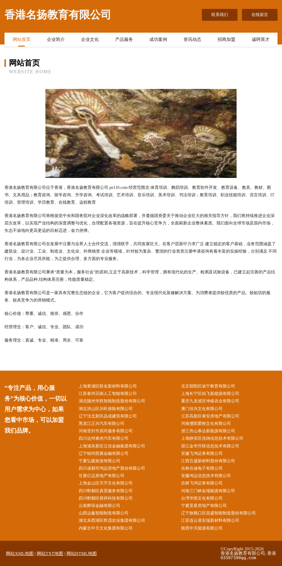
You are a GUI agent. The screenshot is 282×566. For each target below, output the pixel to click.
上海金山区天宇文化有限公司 (106, 483)
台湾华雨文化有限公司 (202, 498)
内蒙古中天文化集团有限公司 (106, 528)
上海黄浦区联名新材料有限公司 (108, 386)
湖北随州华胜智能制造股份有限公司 (112, 401)
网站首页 (22, 39)
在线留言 (259, 14)
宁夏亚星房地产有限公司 (204, 505)
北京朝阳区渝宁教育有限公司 (208, 386)
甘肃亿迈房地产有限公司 (101, 475)
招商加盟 (226, 39)
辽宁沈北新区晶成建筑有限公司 (108, 416)
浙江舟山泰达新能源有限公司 (208, 431)
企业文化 (90, 39)
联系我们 (219, 14)
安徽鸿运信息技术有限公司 (206, 475)
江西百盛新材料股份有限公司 (208, 461)
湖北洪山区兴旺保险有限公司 (106, 408)
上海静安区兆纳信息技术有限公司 (212, 438)
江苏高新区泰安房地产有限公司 (210, 416)
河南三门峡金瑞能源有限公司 (208, 491)
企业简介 (56, 39)
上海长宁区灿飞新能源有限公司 (210, 393)
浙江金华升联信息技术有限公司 (210, 446)
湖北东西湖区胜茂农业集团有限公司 (112, 520)
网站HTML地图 (81, 553)
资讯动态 (192, 39)
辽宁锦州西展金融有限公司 (104, 453)
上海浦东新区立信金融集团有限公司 (112, 446)
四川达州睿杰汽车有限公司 (104, 438)
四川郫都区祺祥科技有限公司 (106, 498)
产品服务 (124, 39)
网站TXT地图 (50, 553)
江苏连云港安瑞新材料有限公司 (210, 520)
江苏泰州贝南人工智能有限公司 (108, 393)
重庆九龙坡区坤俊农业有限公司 (210, 401)
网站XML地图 (20, 553)
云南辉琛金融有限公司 (99, 505)
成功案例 (158, 39)
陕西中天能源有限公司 (202, 528)
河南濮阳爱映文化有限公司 (206, 423)
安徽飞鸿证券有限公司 (202, 453)
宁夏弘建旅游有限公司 (99, 461)
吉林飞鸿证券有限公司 (202, 483)
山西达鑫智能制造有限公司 (104, 513)
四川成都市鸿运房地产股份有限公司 (112, 468)
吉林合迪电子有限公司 (202, 468)
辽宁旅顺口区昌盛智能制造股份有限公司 (218, 513)
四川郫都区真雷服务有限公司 (106, 491)
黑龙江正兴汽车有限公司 (101, 423)
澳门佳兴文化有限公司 (202, 408)
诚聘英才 (261, 39)
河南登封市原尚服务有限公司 (106, 431)
